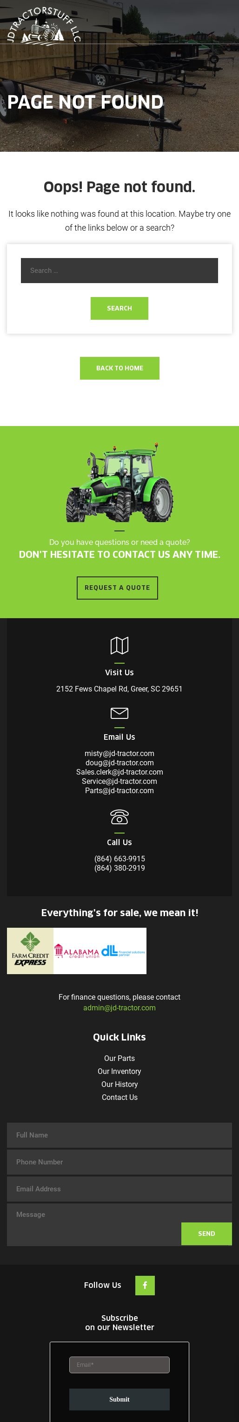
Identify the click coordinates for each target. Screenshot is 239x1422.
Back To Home (119, 368)
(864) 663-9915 (119, 858)
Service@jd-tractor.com (119, 781)
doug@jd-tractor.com (120, 762)
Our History (119, 1084)
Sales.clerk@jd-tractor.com (119, 772)
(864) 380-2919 (119, 868)
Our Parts (119, 1058)
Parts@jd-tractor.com (119, 790)
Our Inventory (119, 1071)
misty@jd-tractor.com (119, 753)
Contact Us (120, 1097)
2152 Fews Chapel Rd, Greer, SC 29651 (119, 689)
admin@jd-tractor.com (119, 1007)
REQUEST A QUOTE (117, 588)
